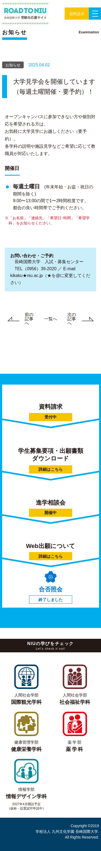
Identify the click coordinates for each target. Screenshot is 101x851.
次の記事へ (83, 318)
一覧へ (50, 319)
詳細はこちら (51, 469)
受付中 (50, 417)
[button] (77, 14)
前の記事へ (17, 318)
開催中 (50, 512)
